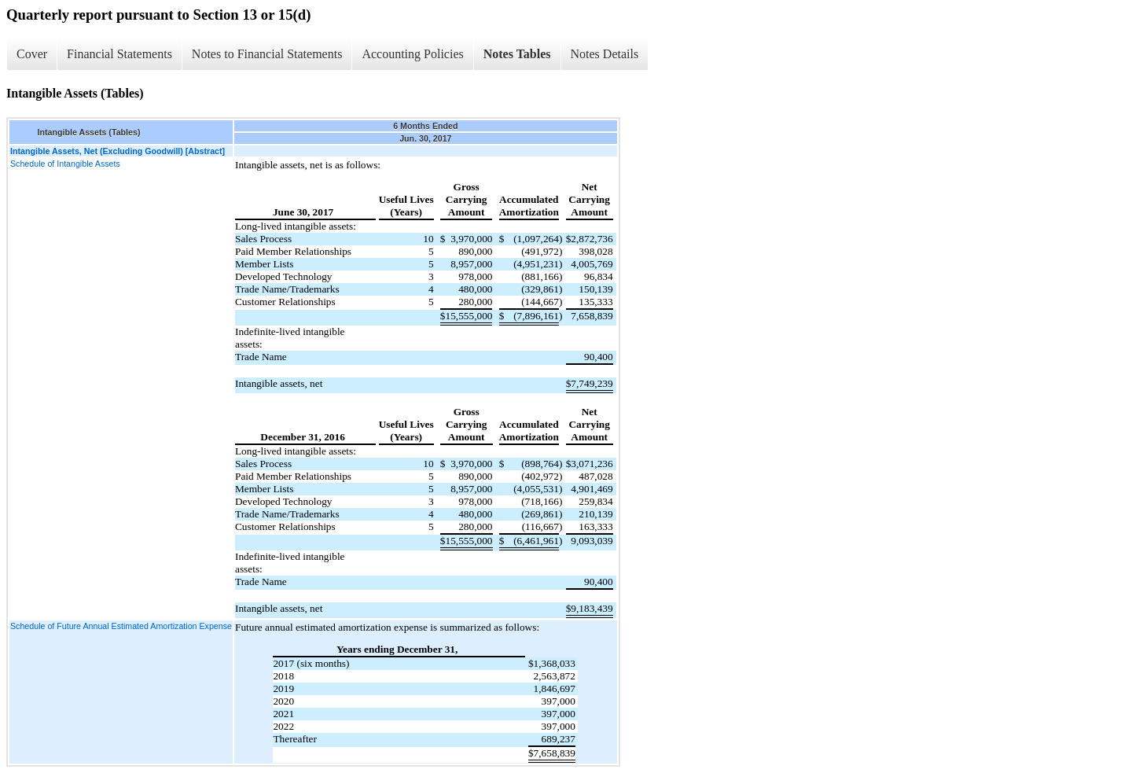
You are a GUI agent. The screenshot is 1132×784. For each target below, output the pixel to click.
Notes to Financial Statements (267, 54)
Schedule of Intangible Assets (65, 163)
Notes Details (605, 54)
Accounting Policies (412, 54)
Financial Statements (119, 54)
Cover (32, 54)
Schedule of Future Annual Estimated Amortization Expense (121, 626)
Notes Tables (517, 54)
